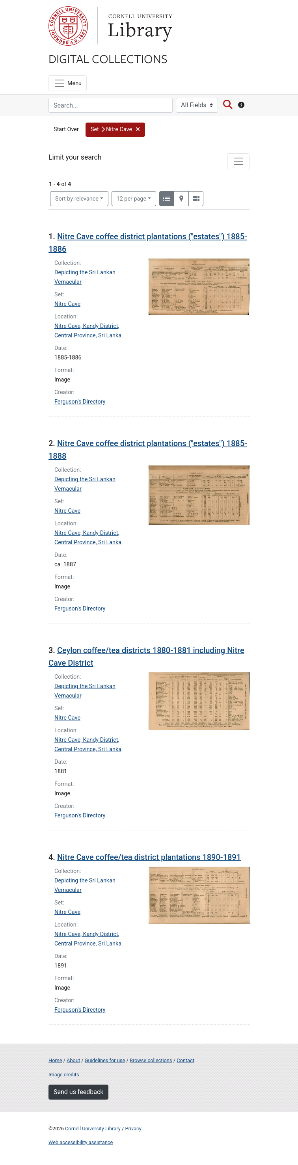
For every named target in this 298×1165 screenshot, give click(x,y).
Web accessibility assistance (80, 1142)
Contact (185, 1060)
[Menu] (67, 83)
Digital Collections (108, 58)
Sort (77, 198)
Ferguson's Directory (79, 401)
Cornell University (68, 26)
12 (132, 198)
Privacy (133, 1129)
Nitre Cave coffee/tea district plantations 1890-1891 (149, 857)
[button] (115, 130)
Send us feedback (78, 1092)
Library (139, 26)
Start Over (66, 129)
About (73, 1060)
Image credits (63, 1075)
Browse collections (151, 1060)
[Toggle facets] (238, 161)
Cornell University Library (93, 1129)
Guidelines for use (105, 1060)
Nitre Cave (67, 304)
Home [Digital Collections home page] (55, 1060)
